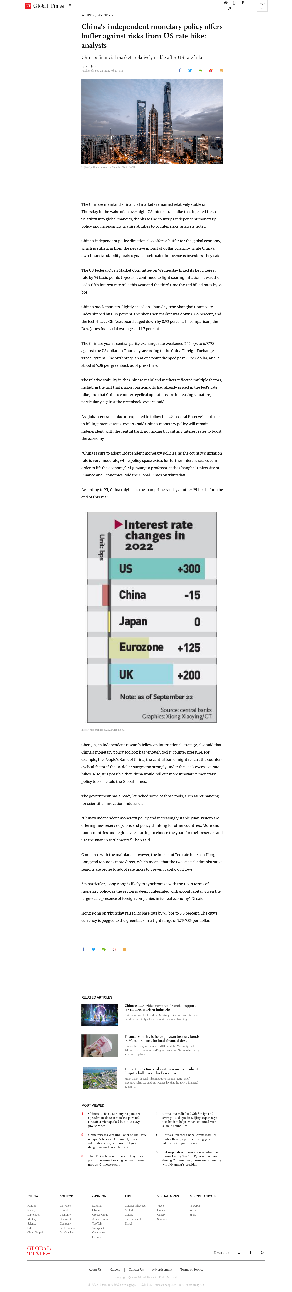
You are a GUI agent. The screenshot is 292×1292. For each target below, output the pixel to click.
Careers (115, 1269)
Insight (64, 1210)
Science (31, 1223)
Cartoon (96, 1237)
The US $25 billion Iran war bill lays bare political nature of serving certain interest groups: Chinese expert (116, 1160)
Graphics (162, 1210)
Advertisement (162, 1269)
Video (160, 1205)
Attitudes (130, 1210)
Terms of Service (191, 1269)
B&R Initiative (68, 1228)
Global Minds (100, 1214)
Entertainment (133, 1219)
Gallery (161, 1214)
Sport (193, 1214)
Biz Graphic (67, 1232)
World (193, 1210)
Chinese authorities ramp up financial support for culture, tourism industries (160, 1007)
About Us (95, 1269)
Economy (65, 1214)
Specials (162, 1219)
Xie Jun (90, 66)
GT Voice (65, 1205)
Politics (31, 1205)
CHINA (32, 1196)
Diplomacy (33, 1214)
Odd (29, 1228)
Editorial (97, 1205)
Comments (66, 1219)
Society (31, 1210)
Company (65, 1223)
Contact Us (136, 1269)
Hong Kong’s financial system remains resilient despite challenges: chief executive (161, 1071)
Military (32, 1219)
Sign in (262, 6)
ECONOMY (105, 15)
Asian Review (100, 1219)
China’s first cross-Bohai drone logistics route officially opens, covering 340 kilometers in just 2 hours (189, 1139)
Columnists (98, 1232)
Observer (97, 1210)
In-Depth (195, 1205)
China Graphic (35, 1232)
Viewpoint (98, 1228)
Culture (129, 1214)
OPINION (99, 1196)
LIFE (128, 1196)
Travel (128, 1223)
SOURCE (87, 15)
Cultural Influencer (135, 1205)
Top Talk (97, 1223)
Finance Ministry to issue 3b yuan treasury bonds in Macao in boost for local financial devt (162, 1038)
